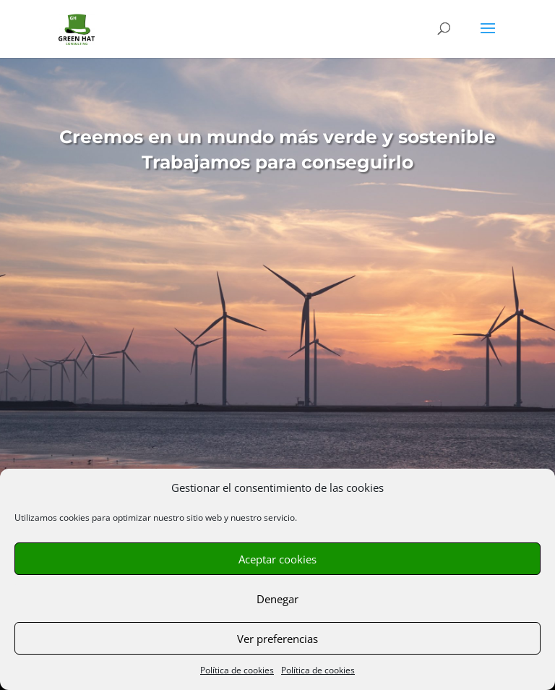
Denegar (277, 599)
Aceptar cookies (277, 559)
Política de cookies (237, 670)
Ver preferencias (277, 638)
